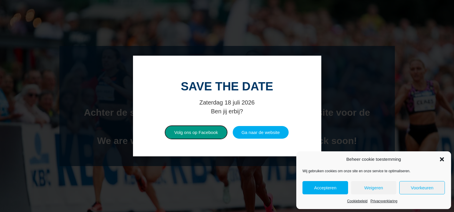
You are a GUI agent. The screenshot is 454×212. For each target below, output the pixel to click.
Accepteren (325, 187)
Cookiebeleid (357, 201)
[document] (227, 106)
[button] (442, 159)
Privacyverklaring (383, 201)
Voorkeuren (422, 187)
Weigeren (373, 187)
